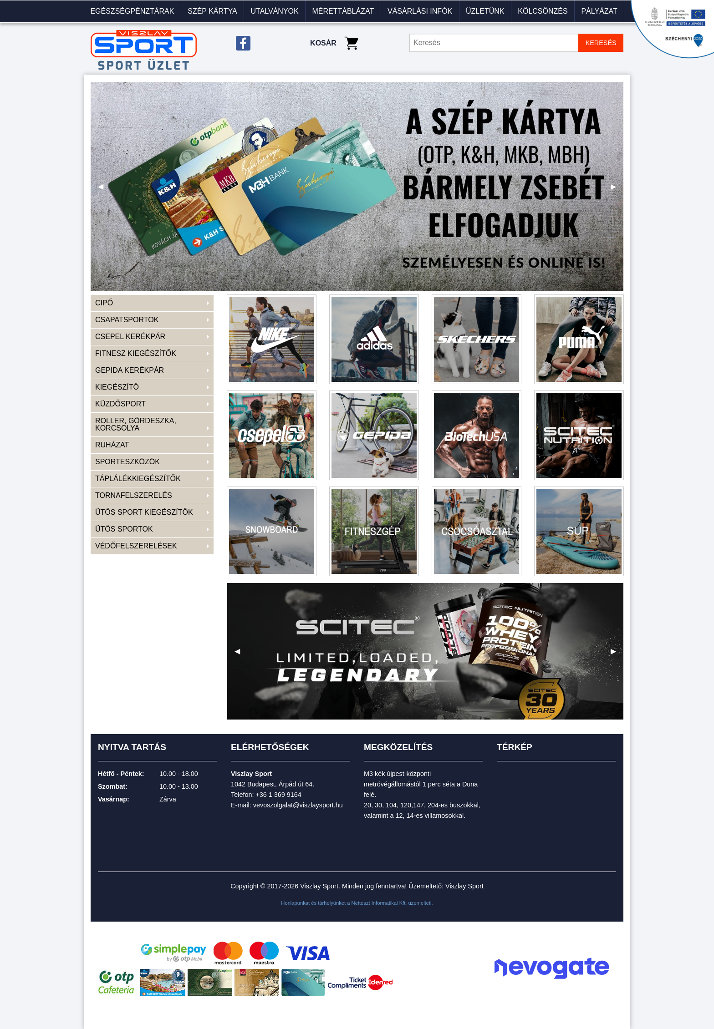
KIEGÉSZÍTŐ (117, 387)
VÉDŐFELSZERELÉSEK (136, 546)
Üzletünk (485, 11)
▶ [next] (617, 190)
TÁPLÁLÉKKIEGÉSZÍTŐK (138, 478)
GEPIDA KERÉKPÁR (129, 370)
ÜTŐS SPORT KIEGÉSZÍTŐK (144, 512)
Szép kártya (212, 11)
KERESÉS (601, 42)
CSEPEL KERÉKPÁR (130, 336)
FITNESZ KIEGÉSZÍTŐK (135, 353)
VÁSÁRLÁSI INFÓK (420, 11)
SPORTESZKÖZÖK (127, 462)
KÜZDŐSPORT (120, 404)
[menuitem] (132, 11)
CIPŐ (104, 303)
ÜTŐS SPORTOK (124, 529)
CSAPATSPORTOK (126, 320)
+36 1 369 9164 (278, 794)
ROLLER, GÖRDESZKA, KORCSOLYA (135, 424)
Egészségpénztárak (132, 11)
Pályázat (599, 11)
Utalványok (274, 11)
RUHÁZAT (112, 445)
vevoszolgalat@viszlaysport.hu (298, 805)
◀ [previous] (104, 190)
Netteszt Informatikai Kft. (379, 903)
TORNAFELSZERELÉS (133, 495)
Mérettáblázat (343, 11)
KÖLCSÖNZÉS (542, 11)
